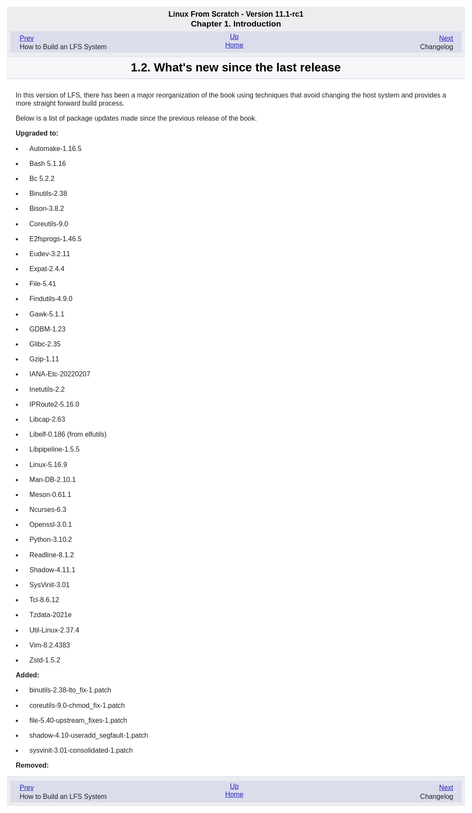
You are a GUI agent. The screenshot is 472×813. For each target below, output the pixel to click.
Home (234, 45)
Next (446, 38)
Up (234, 36)
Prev (27, 38)
